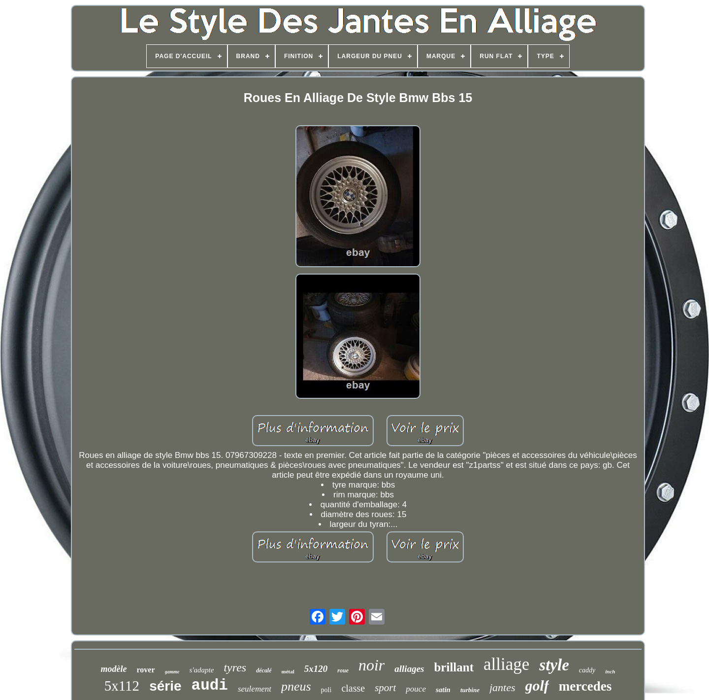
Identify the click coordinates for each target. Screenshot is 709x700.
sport (385, 688)
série (165, 686)
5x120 (316, 669)
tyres (235, 667)
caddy (587, 670)
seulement (254, 689)
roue (343, 670)
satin (443, 690)
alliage (506, 664)
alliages (409, 669)
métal (288, 671)
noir (371, 665)
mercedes (585, 686)
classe (353, 688)
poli (326, 690)
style (554, 665)
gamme (172, 671)
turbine (470, 690)
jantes (502, 687)
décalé (263, 670)
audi (210, 685)
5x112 (121, 686)
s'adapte (202, 670)
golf (537, 685)
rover (146, 669)
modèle (114, 669)
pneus (296, 686)
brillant (454, 667)
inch (610, 671)
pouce (416, 689)
